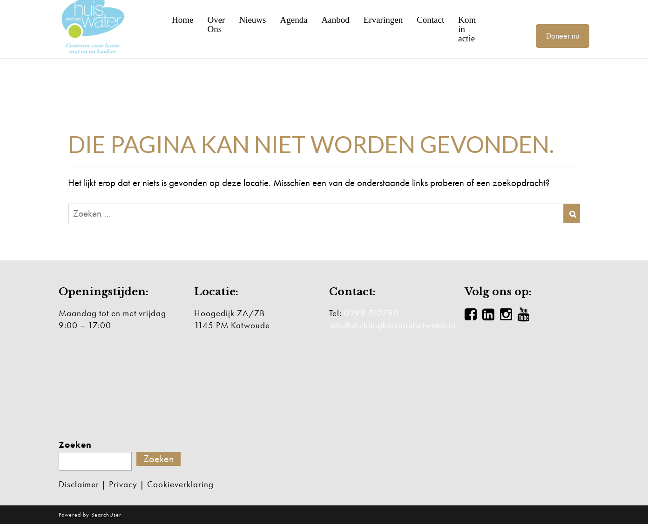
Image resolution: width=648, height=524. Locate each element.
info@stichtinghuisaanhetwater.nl (392, 325)
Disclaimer (79, 484)
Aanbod (336, 20)
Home (182, 20)
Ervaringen (383, 20)
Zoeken (75, 445)
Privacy (123, 484)
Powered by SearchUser (90, 514)
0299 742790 (371, 313)
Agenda (293, 20)
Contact (430, 20)
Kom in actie (467, 29)
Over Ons (216, 24)
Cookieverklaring (180, 484)
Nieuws (252, 20)
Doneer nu (562, 35)
